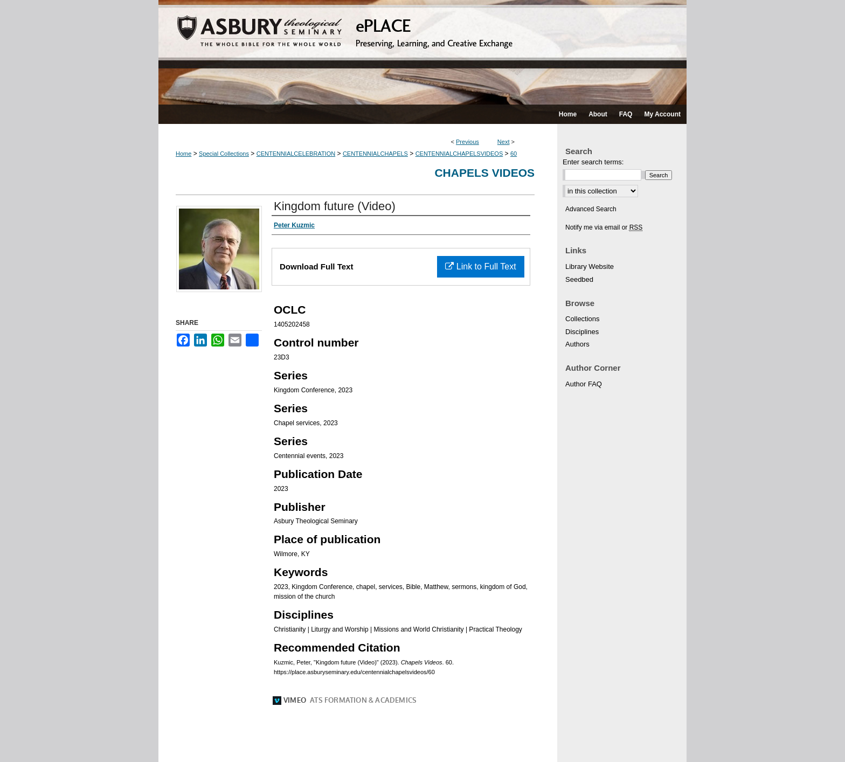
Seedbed (579, 279)
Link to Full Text (480, 266)
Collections (582, 319)
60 (513, 153)
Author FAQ (583, 384)
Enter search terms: (593, 162)
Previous (467, 141)
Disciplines (582, 332)
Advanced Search (591, 209)
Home (183, 153)
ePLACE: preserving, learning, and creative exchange (422, 52)
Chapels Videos (484, 173)
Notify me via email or (603, 227)
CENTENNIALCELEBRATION (296, 153)
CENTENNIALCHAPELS (375, 153)
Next (503, 141)
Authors (577, 344)
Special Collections (224, 153)
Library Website (589, 266)
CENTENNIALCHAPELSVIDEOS (459, 153)
